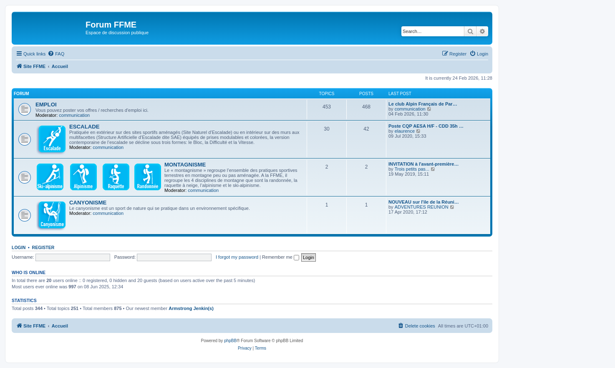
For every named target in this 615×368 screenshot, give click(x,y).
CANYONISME (87, 202)
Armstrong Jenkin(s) (191, 308)
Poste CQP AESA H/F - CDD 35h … (426, 126)
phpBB (230, 340)
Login (18, 247)
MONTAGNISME (185, 164)
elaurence (405, 131)
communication (74, 115)
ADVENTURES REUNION (422, 206)
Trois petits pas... (412, 168)
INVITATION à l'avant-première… (423, 163)
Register (43, 247)
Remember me (280, 257)
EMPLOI (46, 104)
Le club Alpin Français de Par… (422, 103)
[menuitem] (56, 54)
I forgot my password (237, 257)
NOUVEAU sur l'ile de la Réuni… (423, 201)
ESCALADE (84, 127)
